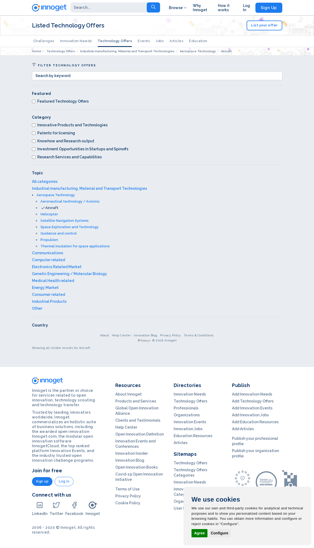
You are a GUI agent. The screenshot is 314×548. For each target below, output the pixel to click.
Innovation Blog (145, 335)
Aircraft (51, 208)
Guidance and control (58, 233)
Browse (178, 7)
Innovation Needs (76, 41)
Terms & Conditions (199, 335)
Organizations (187, 415)
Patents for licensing (53, 133)
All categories (45, 181)
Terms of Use (127, 489)
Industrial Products (49, 301)
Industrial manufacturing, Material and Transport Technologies (89, 188)
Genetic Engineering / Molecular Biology (69, 274)
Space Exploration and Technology (69, 227)
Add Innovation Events (252, 408)
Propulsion (49, 240)
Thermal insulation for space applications (75, 246)
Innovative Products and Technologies (70, 125)
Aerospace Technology (55, 195)
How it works (224, 7)
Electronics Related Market (56, 267)
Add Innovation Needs (252, 394)
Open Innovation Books (136, 467)
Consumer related (48, 294)
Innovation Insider (131, 453)
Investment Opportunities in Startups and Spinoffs (80, 149)
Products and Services (135, 401)
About (104, 335)
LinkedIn (39, 508)
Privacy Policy (170, 335)
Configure (219, 533)
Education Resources (193, 436)
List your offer (264, 25)
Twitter (56, 508)
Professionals (186, 408)
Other (37, 308)
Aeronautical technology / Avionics (70, 201)
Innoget (92, 508)
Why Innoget (200, 7)
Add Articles (243, 429)
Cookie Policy (127, 503)
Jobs (160, 41)
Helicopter (49, 214)
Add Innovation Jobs (250, 415)
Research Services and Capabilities (67, 157)
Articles (176, 41)
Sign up (42, 481)
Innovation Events (190, 422)
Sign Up (269, 7)
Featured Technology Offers (60, 101)
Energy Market (45, 287)
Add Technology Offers (253, 401)
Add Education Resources (255, 422)
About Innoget (128, 394)
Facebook (74, 508)
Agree (199, 533)
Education (198, 41)
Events (144, 41)
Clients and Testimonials (137, 420)
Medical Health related (53, 281)
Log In (246, 7)
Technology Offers (115, 41)
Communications (47, 253)
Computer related (48, 260)
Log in (64, 481)
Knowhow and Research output (63, 141)
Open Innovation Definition (139, 434)
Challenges (43, 41)
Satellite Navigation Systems (64, 221)
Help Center (121, 335)
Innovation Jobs (188, 429)
